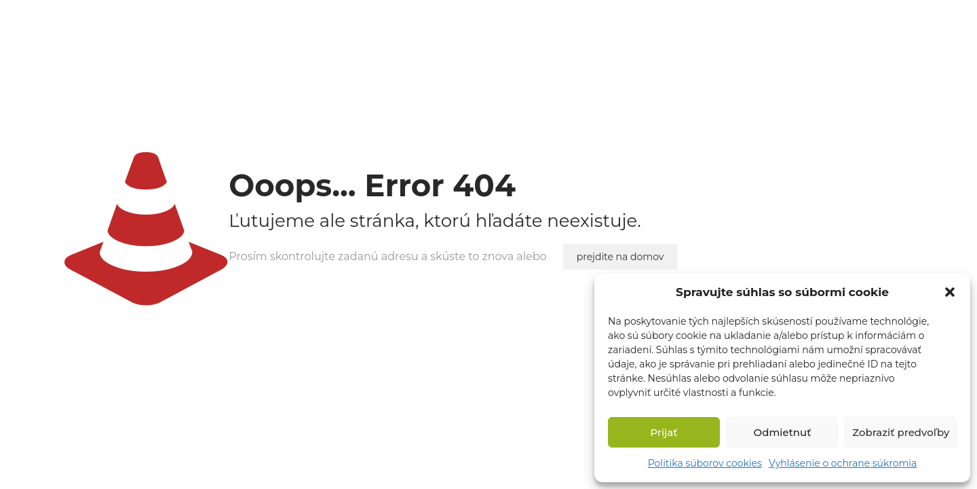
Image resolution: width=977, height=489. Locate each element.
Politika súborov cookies (705, 463)
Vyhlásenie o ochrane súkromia (843, 463)
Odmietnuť (782, 432)
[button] (950, 292)
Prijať (663, 432)
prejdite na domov (620, 257)
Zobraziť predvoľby (900, 432)
